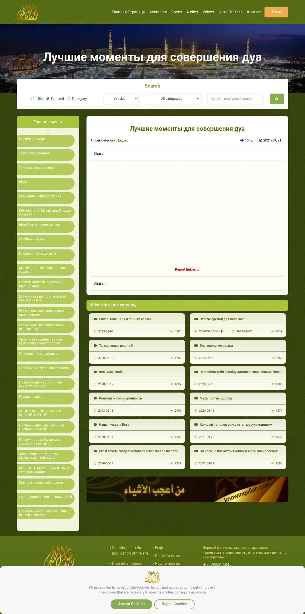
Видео (24, 182)
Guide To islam (167, 555)
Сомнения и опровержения (40, 196)
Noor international (127, 563)
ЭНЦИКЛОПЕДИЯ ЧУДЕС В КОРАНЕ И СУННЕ (40, 412)
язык (276, 12)
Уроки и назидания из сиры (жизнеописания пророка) (40, 341)
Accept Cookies (131, 604)
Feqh (159, 548)
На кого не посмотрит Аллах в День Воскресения (236, 451)
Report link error (187, 269)
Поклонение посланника (38, 354)
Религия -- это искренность (118, 398)
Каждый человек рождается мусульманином (233, 424)
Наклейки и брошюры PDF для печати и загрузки (43, 513)
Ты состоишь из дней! (113, 345)
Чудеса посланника (34, 153)
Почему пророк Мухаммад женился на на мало (40, 441)
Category (77, 98)
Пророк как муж (32, 139)
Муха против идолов (213, 398)
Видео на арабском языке (39, 225)
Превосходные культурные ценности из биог (40, 384)
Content (55, 98)
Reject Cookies (174, 604)
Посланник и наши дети (37, 253)
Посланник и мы (32, 239)
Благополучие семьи (213, 345)
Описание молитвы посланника (44, 368)
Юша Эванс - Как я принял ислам (122, 319)
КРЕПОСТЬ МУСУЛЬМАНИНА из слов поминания (44, 470)
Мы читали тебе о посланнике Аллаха (42, 269)
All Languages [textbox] (171, 98)
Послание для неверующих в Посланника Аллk (41, 427)
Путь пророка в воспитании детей (45, 497)
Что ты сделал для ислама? (219, 319)
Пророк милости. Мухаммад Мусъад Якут (41, 284)
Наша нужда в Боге (111, 424)
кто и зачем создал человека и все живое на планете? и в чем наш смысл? (156, 451)
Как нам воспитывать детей (41, 482)
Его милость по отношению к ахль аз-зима (41, 327)
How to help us (167, 563)
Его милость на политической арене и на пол (42, 298)
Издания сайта (30, 397)
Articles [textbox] (119, 98)
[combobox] (121, 99)
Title (37, 98)
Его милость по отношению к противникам (41, 312)
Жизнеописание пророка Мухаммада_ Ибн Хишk (38, 455)
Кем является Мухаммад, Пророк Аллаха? (45, 212)
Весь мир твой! (108, 372)
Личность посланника (36, 167)
